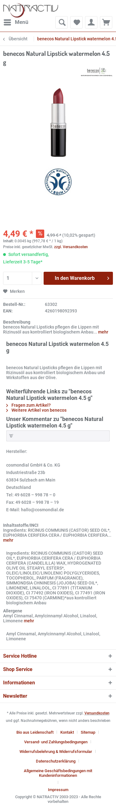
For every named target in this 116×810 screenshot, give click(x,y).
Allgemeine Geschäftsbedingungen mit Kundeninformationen (58, 773)
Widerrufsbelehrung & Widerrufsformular (55, 751)
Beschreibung (16, 322)
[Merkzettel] (76, 22)
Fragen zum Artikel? (28, 405)
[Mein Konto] (91, 22)
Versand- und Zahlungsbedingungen (56, 742)
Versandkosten (97, 713)
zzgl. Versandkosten (71, 247)
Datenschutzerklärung (55, 761)
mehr (102, 331)
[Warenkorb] (106, 22)
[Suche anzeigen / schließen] (61, 22)
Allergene (12, 610)
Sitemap (88, 732)
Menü (16, 21)
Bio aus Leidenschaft (35, 732)
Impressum (58, 789)
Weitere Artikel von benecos (36, 410)
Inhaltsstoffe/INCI (20, 525)
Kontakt (67, 732)
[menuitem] (16, 22)
